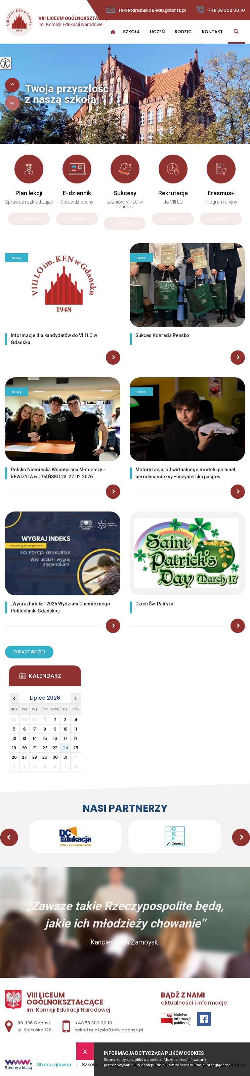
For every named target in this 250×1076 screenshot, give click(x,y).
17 (66, 738)
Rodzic (183, 32)
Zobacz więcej (29, 652)
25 (75, 748)
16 (55, 738)
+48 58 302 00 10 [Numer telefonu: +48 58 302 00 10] (93, 1023)
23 (55, 748)
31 (65, 757)
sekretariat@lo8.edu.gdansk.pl (146, 10)
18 (76, 738)
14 (35, 738)
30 (55, 757)
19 (14, 748)
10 (66, 729)
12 (14, 738)
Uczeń (157, 32)
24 (65, 748)
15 (45, 738)
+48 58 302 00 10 (221, 9)
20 (24, 748)
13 (24, 738)
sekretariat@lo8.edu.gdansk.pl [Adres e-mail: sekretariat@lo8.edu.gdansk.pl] (109, 1030)
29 (44, 757)
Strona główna (113, 32)
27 (24, 757)
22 (45, 748)
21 (35, 748)
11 (75, 729)
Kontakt (212, 32)
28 (34, 757)
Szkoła (131, 32)
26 (14, 757)
